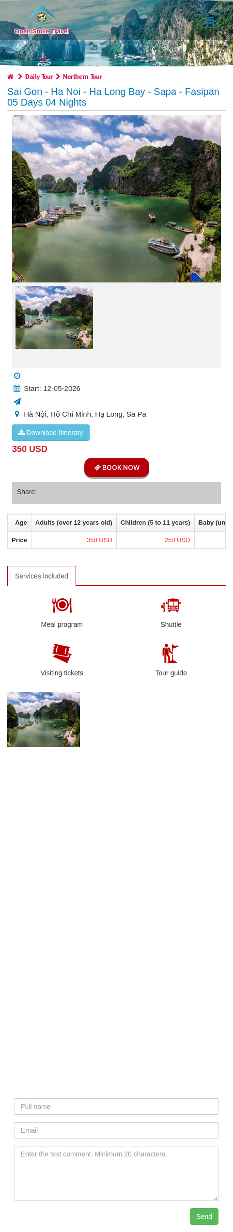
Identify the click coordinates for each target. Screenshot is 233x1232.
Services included (41, 576)
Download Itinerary (50, 433)
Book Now (117, 467)
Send (204, 1216)
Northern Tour (82, 75)
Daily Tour (39, 75)
